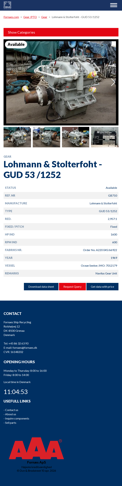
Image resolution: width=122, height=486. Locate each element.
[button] (113, 82)
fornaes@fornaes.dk (25, 347)
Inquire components (17, 418)
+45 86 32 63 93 (18, 343)
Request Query (72, 286)
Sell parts (10, 422)
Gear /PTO (30, 17)
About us (10, 414)
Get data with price (102, 286)
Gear (44, 17)
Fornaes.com (11, 17)
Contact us (11, 409)
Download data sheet (41, 286)
